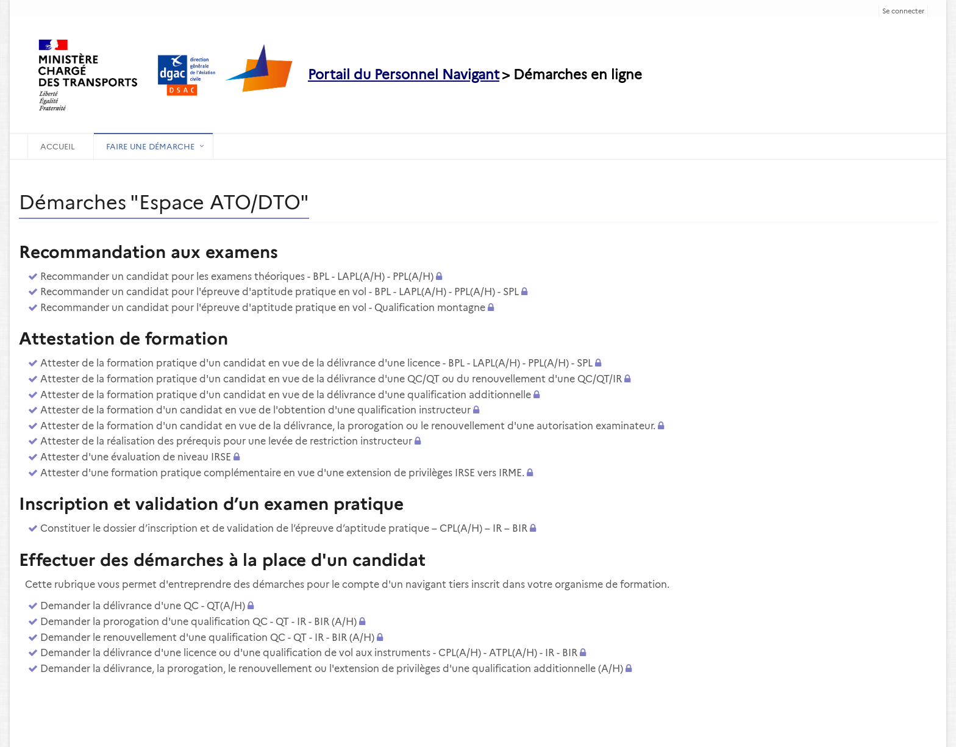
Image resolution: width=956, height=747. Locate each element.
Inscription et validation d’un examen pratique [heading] (211, 503)
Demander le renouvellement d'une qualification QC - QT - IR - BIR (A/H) (207, 637)
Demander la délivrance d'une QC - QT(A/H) (142, 606)
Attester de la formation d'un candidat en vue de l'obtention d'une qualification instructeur (255, 410)
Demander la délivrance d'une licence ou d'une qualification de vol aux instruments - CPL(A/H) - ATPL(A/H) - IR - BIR (308, 653)
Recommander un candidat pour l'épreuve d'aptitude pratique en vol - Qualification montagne (262, 307)
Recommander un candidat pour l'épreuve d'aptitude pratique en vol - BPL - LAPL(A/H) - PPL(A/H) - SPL (279, 292)
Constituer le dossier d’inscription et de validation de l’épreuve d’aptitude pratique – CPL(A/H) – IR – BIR (283, 528)
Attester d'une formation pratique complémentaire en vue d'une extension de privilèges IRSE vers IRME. (282, 473)
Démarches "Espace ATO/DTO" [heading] (164, 202)
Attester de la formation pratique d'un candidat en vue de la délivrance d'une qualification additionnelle (285, 395)
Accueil (57, 146)
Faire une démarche (150, 146)
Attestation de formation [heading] (123, 338)
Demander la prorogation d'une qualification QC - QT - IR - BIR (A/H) (198, 621)
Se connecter (903, 11)
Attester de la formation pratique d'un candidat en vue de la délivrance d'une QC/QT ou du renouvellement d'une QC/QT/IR (331, 379)
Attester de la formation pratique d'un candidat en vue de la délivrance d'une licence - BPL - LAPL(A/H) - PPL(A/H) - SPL (316, 363)
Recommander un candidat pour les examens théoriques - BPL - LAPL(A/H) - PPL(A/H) (236, 276)
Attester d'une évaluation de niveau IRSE (135, 457)
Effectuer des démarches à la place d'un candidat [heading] (222, 559)
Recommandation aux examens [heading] (148, 251)
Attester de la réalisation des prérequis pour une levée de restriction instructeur (226, 441)
